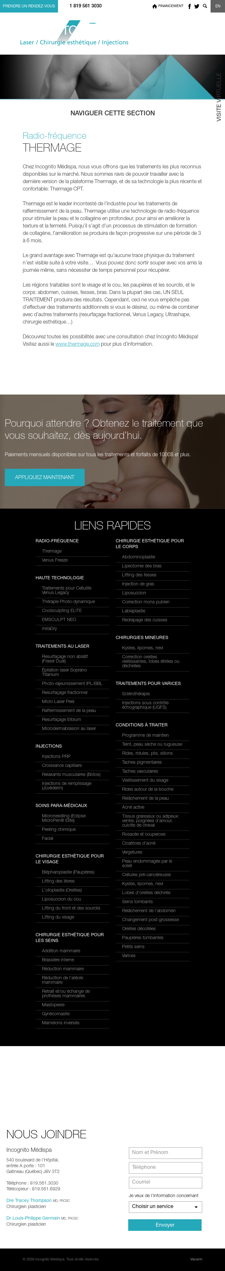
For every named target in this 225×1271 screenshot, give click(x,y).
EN (218, 6)
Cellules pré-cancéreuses (146, 875)
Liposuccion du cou (61, 899)
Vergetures (132, 852)
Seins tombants (137, 902)
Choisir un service (152, 1207)
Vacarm (196, 1259)
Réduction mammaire (63, 969)
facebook (189, 6)
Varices (129, 956)
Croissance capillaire (62, 766)
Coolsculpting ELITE (62, 611)
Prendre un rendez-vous (29, 6)
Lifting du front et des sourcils (71, 908)
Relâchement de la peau (145, 798)
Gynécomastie (56, 1014)
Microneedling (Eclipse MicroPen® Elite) (64, 818)
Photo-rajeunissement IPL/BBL (72, 684)
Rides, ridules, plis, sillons (147, 753)
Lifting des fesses (139, 575)
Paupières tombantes (142, 938)
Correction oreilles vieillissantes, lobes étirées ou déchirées (150, 662)
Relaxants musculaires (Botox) (71, 775)
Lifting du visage (58, 917)
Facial (47, 839)
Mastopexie (53, 1005)
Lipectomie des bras (142, 566)
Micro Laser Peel (58, 702)
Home (154, 6)
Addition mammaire (61, 951)
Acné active (133, 807)
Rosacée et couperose (143, 834)
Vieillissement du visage (145, 780)
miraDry (49, 629)
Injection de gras (138, 584)
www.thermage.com (77, 344)
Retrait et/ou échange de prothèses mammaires (66, 994)
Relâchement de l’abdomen (149, 911)
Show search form (204, 6)
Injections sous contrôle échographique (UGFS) (145, 705)
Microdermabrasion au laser (69, 729)
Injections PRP (56, 757)
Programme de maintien (145, 735)
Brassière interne (58, 960)
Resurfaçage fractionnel (65, 693)
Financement (170, 6)
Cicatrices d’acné (138, 843)
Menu (213, 33)
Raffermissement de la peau (69, 711)
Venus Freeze (55, 560)
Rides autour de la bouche (147, 789)
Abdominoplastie (138, 557)
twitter (197, 6)
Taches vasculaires (140, 771)
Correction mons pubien (146, 602)
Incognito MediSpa (68, 33)
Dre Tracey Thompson (29, 1201)
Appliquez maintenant (44, 478)
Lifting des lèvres (58, 881)
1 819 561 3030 (86, 6)
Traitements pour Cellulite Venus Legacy (66, 590)
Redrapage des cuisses (144, 620)
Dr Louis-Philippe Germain (33, 1218)
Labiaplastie (133, 611)
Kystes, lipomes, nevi (142, 648)
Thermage (52, 551)
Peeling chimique (59, 830)
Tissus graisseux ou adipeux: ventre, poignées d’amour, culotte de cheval (150, 821)
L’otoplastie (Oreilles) (62, 890)
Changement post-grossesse (150, 920)
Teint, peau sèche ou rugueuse (152, 744)
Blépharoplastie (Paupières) (68, 872)
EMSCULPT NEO (59, 620)
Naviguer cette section (113, 114)
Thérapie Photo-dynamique (68, 602)
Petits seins (133, 947)
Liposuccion (134, 593)
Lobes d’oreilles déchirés (146, 893)
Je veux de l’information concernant (163, 1196)
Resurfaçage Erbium (61, 720)
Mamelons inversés (60, 1023)
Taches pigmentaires (142, 762)
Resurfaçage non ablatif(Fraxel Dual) (65, 659)
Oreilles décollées (139, 929)
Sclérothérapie (136, 694)
